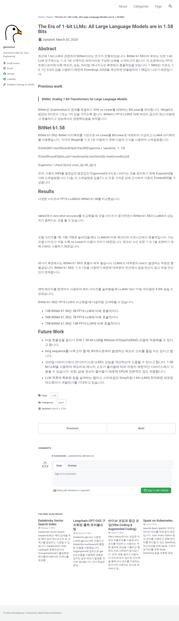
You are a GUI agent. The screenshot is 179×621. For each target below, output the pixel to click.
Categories (140, 6)
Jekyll (40, 613)
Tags (157, 6)
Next (141, 444)
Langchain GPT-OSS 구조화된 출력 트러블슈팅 (89, 541)
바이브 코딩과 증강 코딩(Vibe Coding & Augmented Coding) (123, 541)
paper (61, 418)
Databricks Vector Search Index (50, 538)
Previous (72, 444)
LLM (54, 411)
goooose (9, 47)
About (122, 6)
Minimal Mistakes (53, 613)
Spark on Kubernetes (158, 536)
